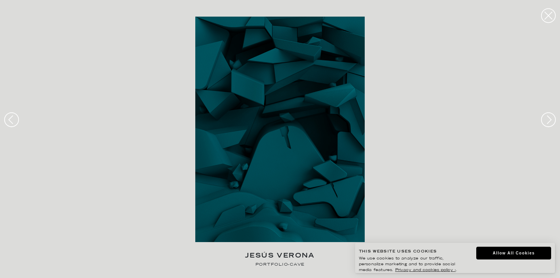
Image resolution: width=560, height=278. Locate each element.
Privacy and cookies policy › (425, 270)
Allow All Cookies (514, 253)
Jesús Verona (280, 256)
